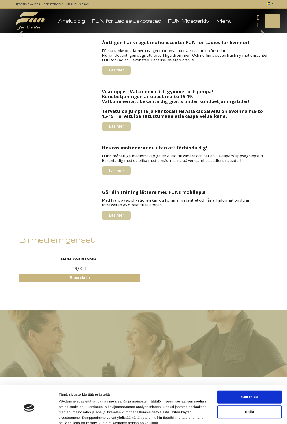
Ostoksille (79, 277)
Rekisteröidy (53, 4)
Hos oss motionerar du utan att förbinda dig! (154, 148)
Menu (224, 21)
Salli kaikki (249, 377)
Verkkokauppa (28, 4)
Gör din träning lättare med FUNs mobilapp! (153, 192)
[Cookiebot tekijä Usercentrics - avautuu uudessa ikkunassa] (29, 415)
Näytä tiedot (68, 415)
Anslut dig (71, 21)
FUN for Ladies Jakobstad (126, 21)
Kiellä (249, 391)
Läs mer (116, 70)
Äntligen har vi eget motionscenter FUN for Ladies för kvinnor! (175, 42)
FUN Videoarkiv (188, 21)
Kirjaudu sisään (77, 4)
